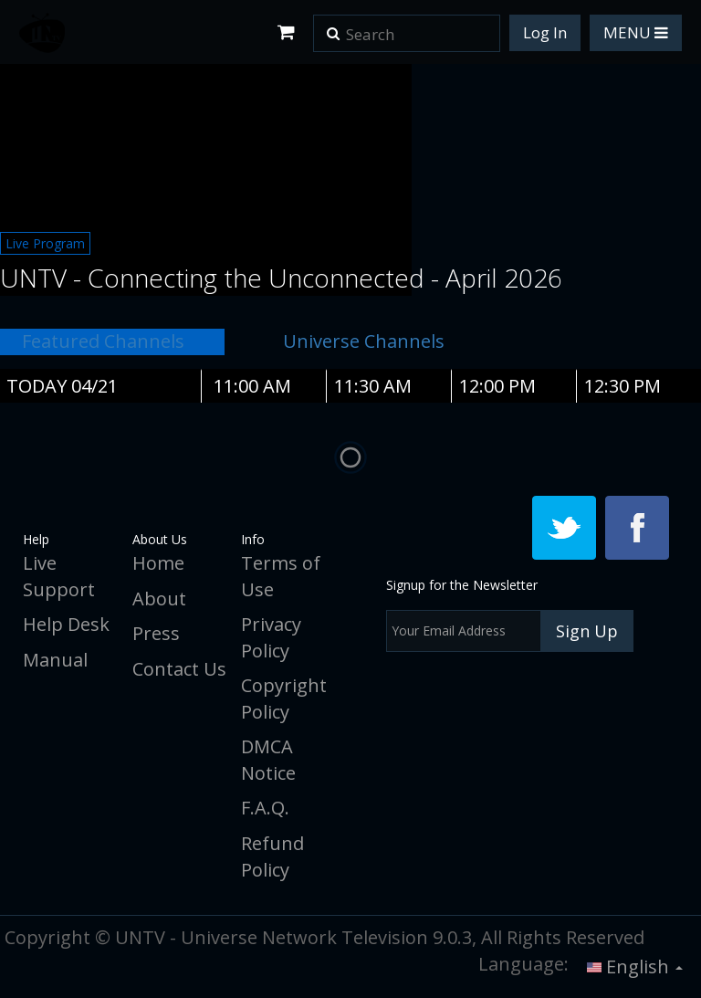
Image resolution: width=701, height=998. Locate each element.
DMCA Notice (268, 759)
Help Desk (66, 624)
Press (156, 633)
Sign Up (587, 631)
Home (158, 563)
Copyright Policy (284, 698)
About (159, 598)
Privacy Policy (271, 637)
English (635, 966)
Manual (55, 659)
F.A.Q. (265, 807)
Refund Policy (272, 856)
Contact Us (179, 669)
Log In (545, 32)
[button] (333, 27)
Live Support (59, 576)
